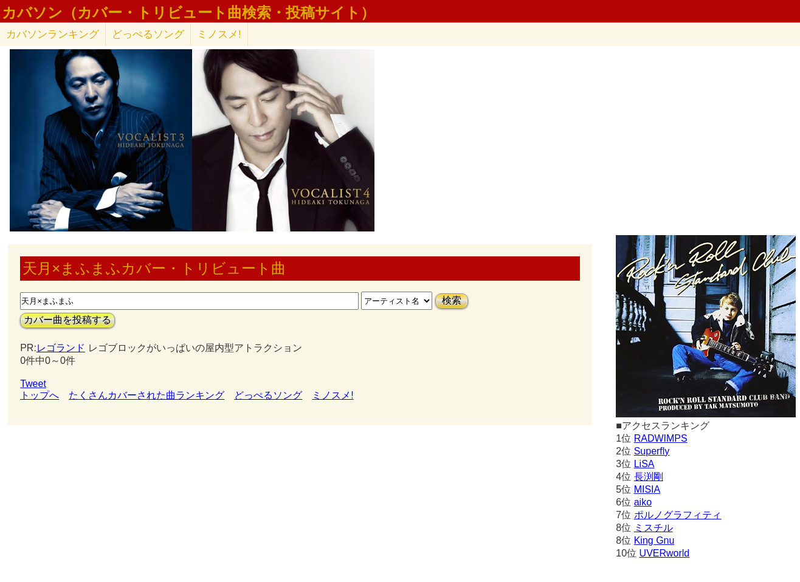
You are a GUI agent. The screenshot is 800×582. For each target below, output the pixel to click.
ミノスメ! (219, 34)
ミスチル (653, 527)
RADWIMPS (661, 438)
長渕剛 (648, 476)
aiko (643, 502)
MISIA (647, 489)
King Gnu (654, 540)
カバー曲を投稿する (67, 320)
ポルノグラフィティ (678, 515)
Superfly (652, 451)
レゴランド (60, 348)
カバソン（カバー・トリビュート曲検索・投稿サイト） (188, 13)
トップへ (39, 395)
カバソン (52, 34)
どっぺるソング (148, 34)
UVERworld (665, 553)
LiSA (644, 464)
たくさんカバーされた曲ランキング (146, 395)
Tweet (33, 383)
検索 (451, 300)
